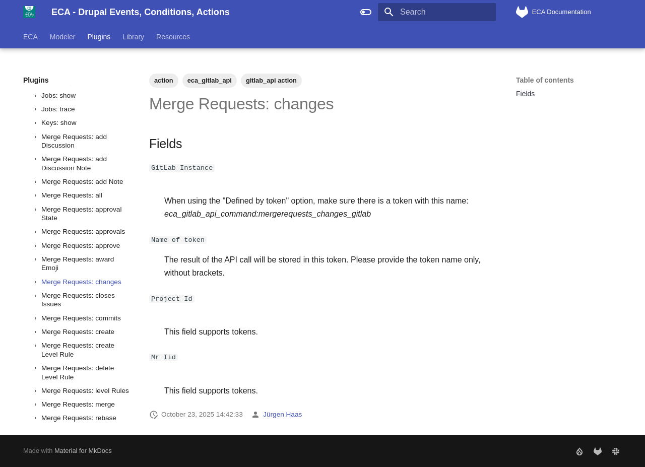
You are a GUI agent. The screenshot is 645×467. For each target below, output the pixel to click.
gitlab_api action (271, 80)
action (163, 80)
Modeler (63, 37)
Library (133, 37)
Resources (173, 37)
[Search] (437, 12)
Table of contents (545, 80)
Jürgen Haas (282, 414)
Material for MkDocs (83, 450)
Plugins (98, 37)
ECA (30, 37)
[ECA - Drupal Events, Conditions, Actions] (29, 12)
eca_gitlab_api (209, 80)
